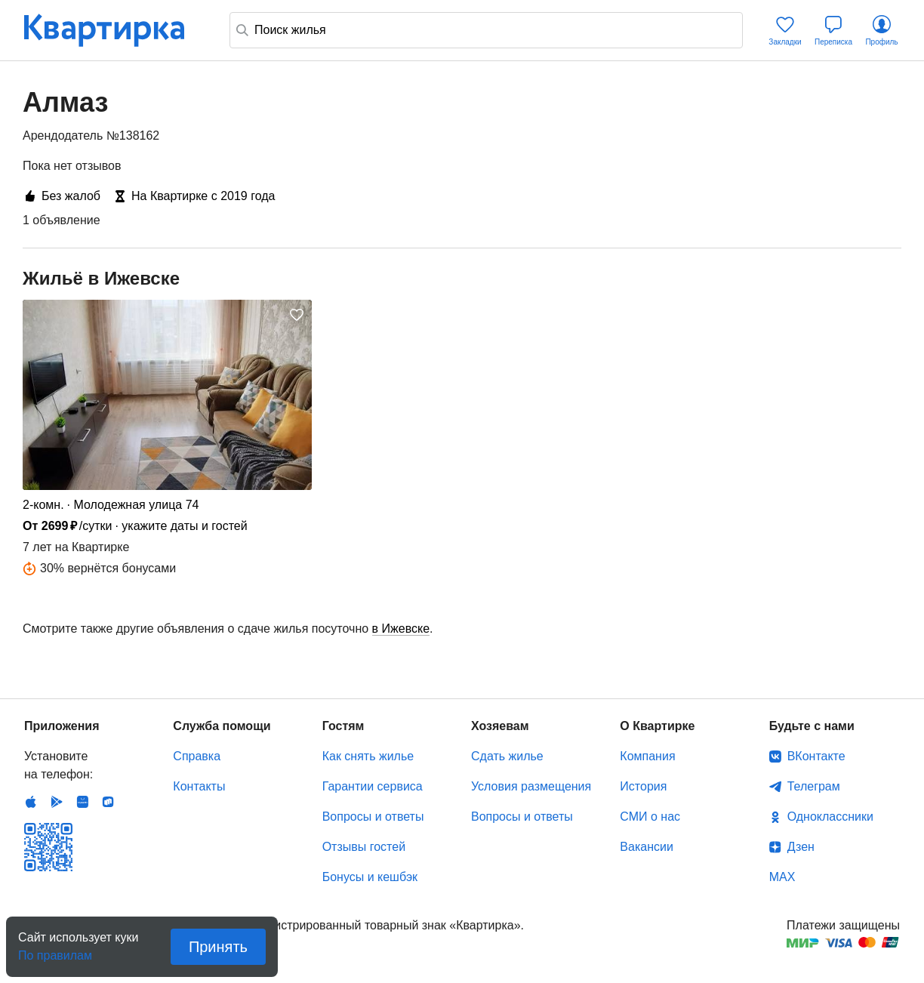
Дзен (801, 846)
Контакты (199, 786)
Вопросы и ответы (373, 816)
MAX (782, 877)
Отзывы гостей (363, 846)
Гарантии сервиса (372, 786)
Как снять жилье (368, 756)
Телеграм (813, 786)
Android (56, 802)
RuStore (108, 802)
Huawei (82, 802)
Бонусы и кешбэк (369, 877)
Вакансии (646, 846)
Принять (218, 946)
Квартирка (114, 30)
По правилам (55, 951)
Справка (196, 756)
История (643, 786)
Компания (647, 756)
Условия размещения (531, 786)
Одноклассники (830, 816)
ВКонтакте (816, 756)
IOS (31, 802)
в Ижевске (401, 628)
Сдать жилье (507, 756)
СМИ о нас (650, 816)
